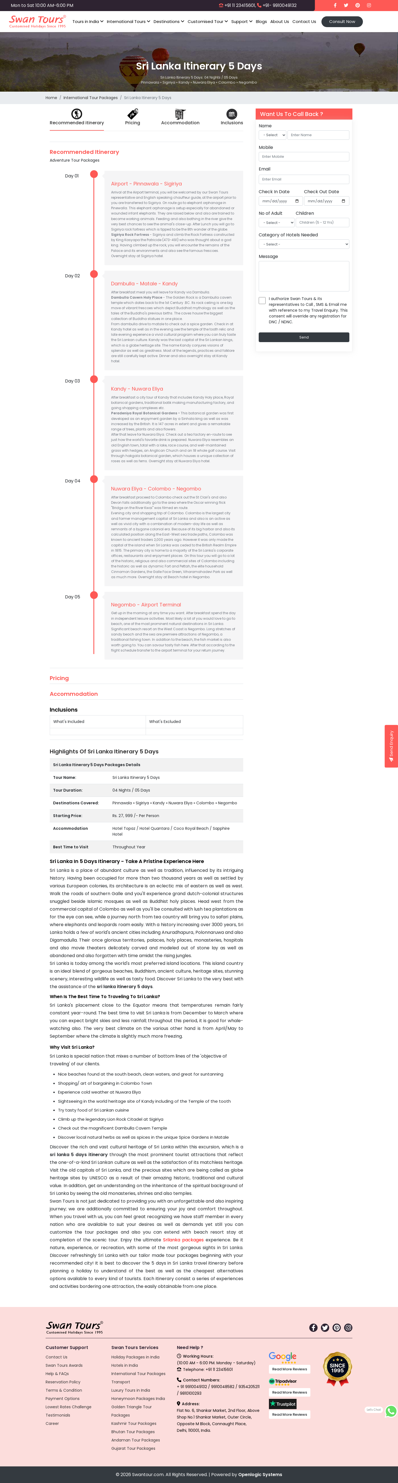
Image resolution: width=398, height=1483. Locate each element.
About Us (279, 21)
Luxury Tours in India (130, 1390)
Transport (120, 1382)
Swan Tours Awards (64, 1365)
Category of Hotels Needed (288, 235)
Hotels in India (124, 1365)
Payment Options (63, 1398)
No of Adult (270, 213)
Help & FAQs (57, 1373)
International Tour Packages (91, 97)
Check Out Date (321, 191)
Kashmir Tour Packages (133, 1423)
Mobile (266, 147)
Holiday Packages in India (135, 1357)
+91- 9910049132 (280, 5)
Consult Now (342, 21)
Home (51, 97)
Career (52, 1423)
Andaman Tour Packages (135, 1440)
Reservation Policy (63, 1382)
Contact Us (304, 21)
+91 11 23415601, (240, 5)
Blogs (261, 21)
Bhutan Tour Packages (133, 1432)
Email (264, 169)
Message (268, 256)
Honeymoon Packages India (138, 1398)
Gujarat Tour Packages (133, 1448)
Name (265, 126)
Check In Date (274, 191)
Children (305, 213)
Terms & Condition (64, 1390)
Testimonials (58, 1415)
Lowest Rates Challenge (68, 1407)
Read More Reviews (289, 1369)
